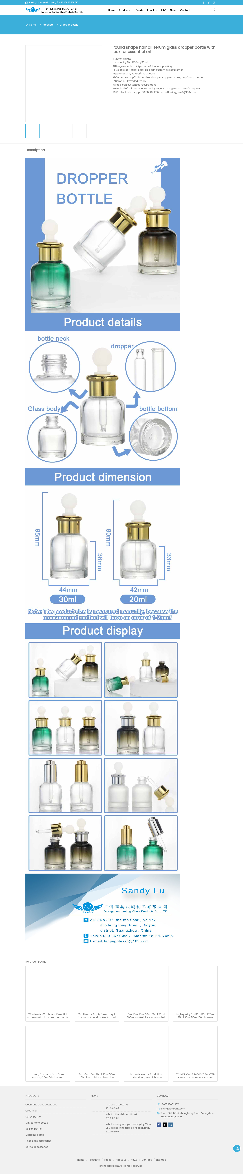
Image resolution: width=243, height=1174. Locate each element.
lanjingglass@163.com (41, 2)
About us (152, 10)
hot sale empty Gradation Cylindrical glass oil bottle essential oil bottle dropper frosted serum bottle (146, 1076)
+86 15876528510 (68, 2)
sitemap (161, 1160)
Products (124, 10)
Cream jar (31, 1110)
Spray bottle (33, 1116)
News (173, 10)
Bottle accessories (36, 1147)
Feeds (139, 10)
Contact (185, 10)
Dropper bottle (69, 25)
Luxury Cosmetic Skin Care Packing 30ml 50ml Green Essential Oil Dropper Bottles (47, 1076)
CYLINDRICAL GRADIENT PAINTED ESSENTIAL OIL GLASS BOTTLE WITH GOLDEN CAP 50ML (195, 1076)
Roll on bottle (33, 1129)
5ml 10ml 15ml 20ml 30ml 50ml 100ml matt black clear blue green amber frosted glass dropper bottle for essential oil (97, 1076)
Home (111, 10)
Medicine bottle (34, 1135)
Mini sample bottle (36, 1123)
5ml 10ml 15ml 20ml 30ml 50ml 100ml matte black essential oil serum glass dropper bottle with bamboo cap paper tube (146, 1016)
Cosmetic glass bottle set (41, 1104)
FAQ (163, 10)
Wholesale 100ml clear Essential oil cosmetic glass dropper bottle (47, 1016)
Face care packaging (38, 1141)
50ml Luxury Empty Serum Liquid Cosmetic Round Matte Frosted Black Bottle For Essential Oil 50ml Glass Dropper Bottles (96, 1016)
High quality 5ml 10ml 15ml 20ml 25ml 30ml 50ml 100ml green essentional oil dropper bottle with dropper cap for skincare (195, 1016)
